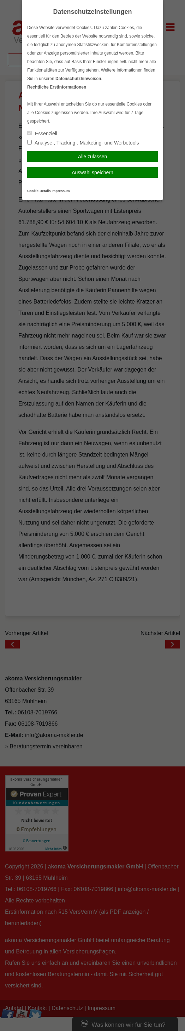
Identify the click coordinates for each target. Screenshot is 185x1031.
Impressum (61, 191)
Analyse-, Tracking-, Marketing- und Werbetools (83, 143)
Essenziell (42, 133)
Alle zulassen (92, 156)
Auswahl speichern (92, 172)
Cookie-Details (39, 191)
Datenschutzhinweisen (78, 78)
